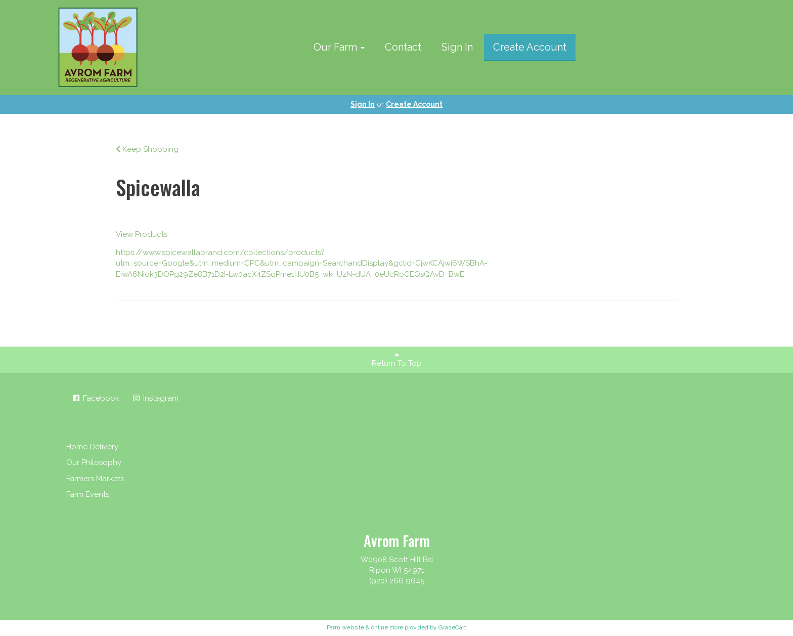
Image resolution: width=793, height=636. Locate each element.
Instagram (155, 398)
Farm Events (87, 494)
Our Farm (339, 47)
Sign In (457, 47)
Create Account (529, 47)
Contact (403, 47)
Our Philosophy (93, 462)
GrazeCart (452, 627)
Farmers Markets (95, 478)
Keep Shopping (147, 149)
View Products (141, 234)
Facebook (95, 398)
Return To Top (397, 359)
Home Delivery (92, 446)
